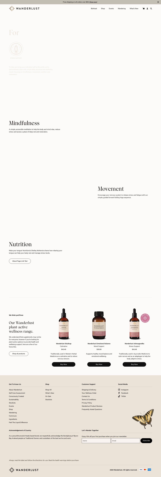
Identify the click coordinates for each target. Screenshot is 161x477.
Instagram (124, 390)
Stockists (12, 403)
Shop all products (18, 356)
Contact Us (86, 396)
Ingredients (13, 419)
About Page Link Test (19, 264)
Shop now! (93, 2)
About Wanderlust (15, 390)
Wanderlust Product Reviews (92, 406)
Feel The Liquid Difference (18, 422)
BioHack (94, 8)
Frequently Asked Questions (92, 409)
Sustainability (14, 400)
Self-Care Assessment (17, 393)
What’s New (133, 8)
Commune (13, 416)
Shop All (48, 390)
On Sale (48, 396)
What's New (49, 393)
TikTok (123, 396)
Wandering (121, 8)
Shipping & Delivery (89, 390)
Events (111, 8)
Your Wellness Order (89, 393)
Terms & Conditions (89, 400)
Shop (103, 8)
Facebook (124, 393)
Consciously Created (16, 396)
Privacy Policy (87, 403)
